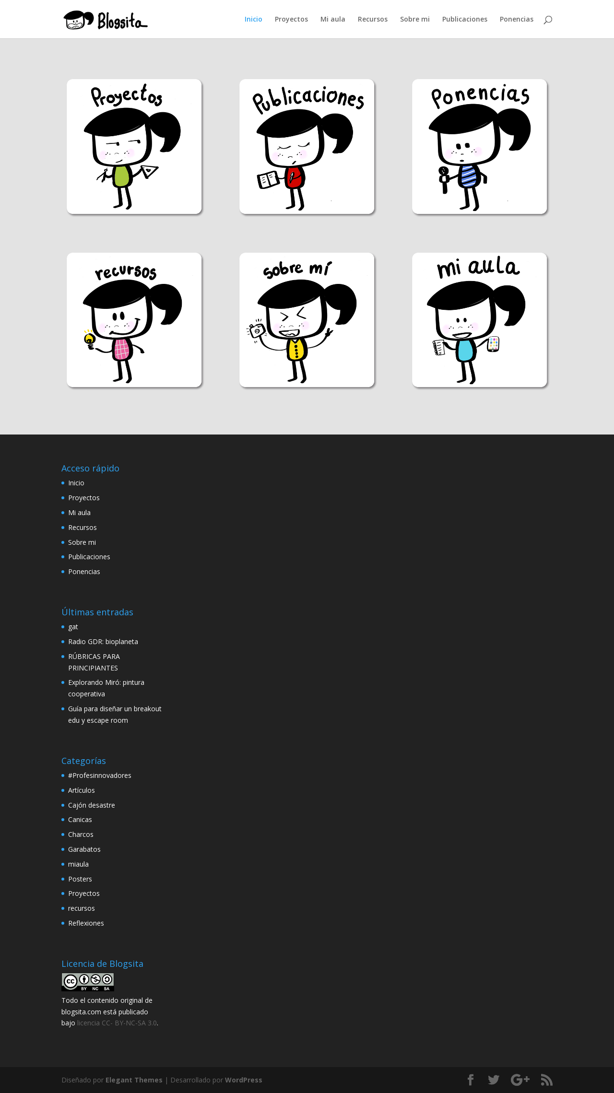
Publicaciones (464, 20)
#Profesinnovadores (99, 775)
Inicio (253, 20)
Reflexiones (86, 923)
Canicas (80, 819)
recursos (81, 908)
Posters (80, 878)
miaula (78, 864)
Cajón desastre (91, 805)
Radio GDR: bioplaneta (103, 641)
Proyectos (291, 20)
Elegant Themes (134, 1079)
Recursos (373, 20)
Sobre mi (415, 20)
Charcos (81, 834)
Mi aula (332, 20)
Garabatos (84, 849)
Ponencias (516, 20)
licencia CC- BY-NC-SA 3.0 (117, 1022)
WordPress (243, 1079)
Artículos (81, 790)
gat (73, 626)
